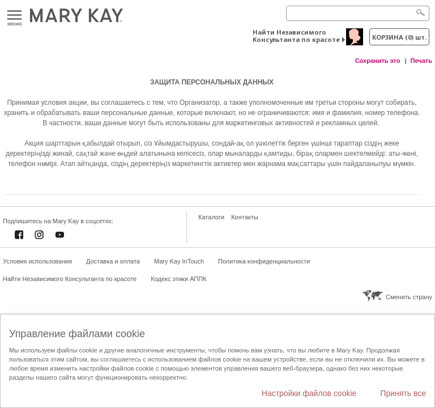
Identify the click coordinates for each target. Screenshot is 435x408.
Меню (14, 15)
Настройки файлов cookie (309, 393)
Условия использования (37, 261)
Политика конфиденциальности (264, 261)
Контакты (244, 217)
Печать (421, 60)
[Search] (357, 13)
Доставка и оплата (113, 261)
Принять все (403, 393)
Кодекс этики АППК (178, 278)
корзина (399, 37)
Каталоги (211, 217)
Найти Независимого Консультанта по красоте (296, 35)
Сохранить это (377, 60)
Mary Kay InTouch (179, 261)
